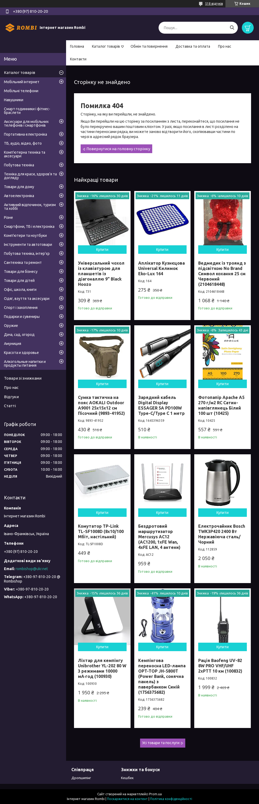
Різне (8, 217)
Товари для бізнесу (21, 271)
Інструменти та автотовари (28, 244)
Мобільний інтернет (21, 82)
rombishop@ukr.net (32, 569)
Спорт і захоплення (21, 307)
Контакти (78, 59)
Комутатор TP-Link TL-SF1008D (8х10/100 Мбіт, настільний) (101, 531)
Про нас (224, 46)
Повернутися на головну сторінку (118, 148)
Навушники (13, 100)
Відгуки (11, 396)
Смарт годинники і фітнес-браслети (27, 111)
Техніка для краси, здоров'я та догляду (30, 176)
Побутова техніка (19, 165)
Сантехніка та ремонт (23, 262)
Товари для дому (19, 187)
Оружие (11, 325)
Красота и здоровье (21, 352)
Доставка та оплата (192, 46)
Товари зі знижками (22, 378)
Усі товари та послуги (160, 743)
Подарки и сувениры (22, 316)
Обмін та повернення (149, 46)
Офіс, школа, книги (20, 289)
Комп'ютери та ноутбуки (25, 235)
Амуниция (12, 343)
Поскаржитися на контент (127, 799)
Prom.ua (155, 794)
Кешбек (127, 778)
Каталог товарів (106, 46)
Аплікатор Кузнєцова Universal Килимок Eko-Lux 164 (161, 268)
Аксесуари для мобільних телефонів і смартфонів (26, 123)
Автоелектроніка (19, 196)
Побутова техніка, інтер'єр (27, 253)
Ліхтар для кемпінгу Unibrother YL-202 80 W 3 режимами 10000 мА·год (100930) (102, 668)
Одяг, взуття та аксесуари (26, 298)
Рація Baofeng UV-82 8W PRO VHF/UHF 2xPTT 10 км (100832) (220, 665)
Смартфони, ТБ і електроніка (29, 226)
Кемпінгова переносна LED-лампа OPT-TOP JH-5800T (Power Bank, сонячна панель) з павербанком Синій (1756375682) (162, 676)
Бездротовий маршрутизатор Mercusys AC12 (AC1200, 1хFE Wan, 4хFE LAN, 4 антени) (159, 537)
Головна (77, 46)
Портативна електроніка (25, 134)
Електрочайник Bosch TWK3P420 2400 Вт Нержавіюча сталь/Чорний (221, 534)
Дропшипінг (81, 778)
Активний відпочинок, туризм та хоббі (30, 207)
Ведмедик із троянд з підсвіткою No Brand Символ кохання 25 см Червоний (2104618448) (222, 274)
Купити (102, 249)
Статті (10, 405)
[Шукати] (232, 28)
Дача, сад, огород (19, 334)
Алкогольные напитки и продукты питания (25, 363)
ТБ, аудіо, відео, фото (23, 143)
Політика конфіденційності (171, 799)
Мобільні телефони (21, 91)
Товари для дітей (19, 280)
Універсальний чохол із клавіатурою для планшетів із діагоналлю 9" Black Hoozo (101, 274)
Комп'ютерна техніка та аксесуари (24, 154)
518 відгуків (214, 3)
